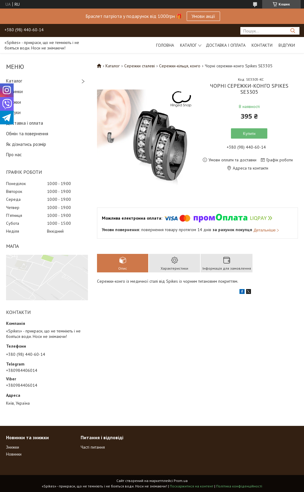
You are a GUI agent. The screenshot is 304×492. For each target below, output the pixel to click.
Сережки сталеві (139, 66)
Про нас (14, 154)
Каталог (188, 45)
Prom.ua (181, 480)
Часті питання (93, 447)
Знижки (13, 102)
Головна (165, 45)
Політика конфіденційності (239, 486)
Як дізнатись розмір (26, 144)
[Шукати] (292, 31)
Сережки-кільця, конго (179, 66)
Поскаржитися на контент (191, 486)
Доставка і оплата (226, 45)
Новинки (14, 91)
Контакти (262, 45)
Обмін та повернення (27, 133)
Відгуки (287, 45)
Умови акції (203, 16)
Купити (249, 133)
